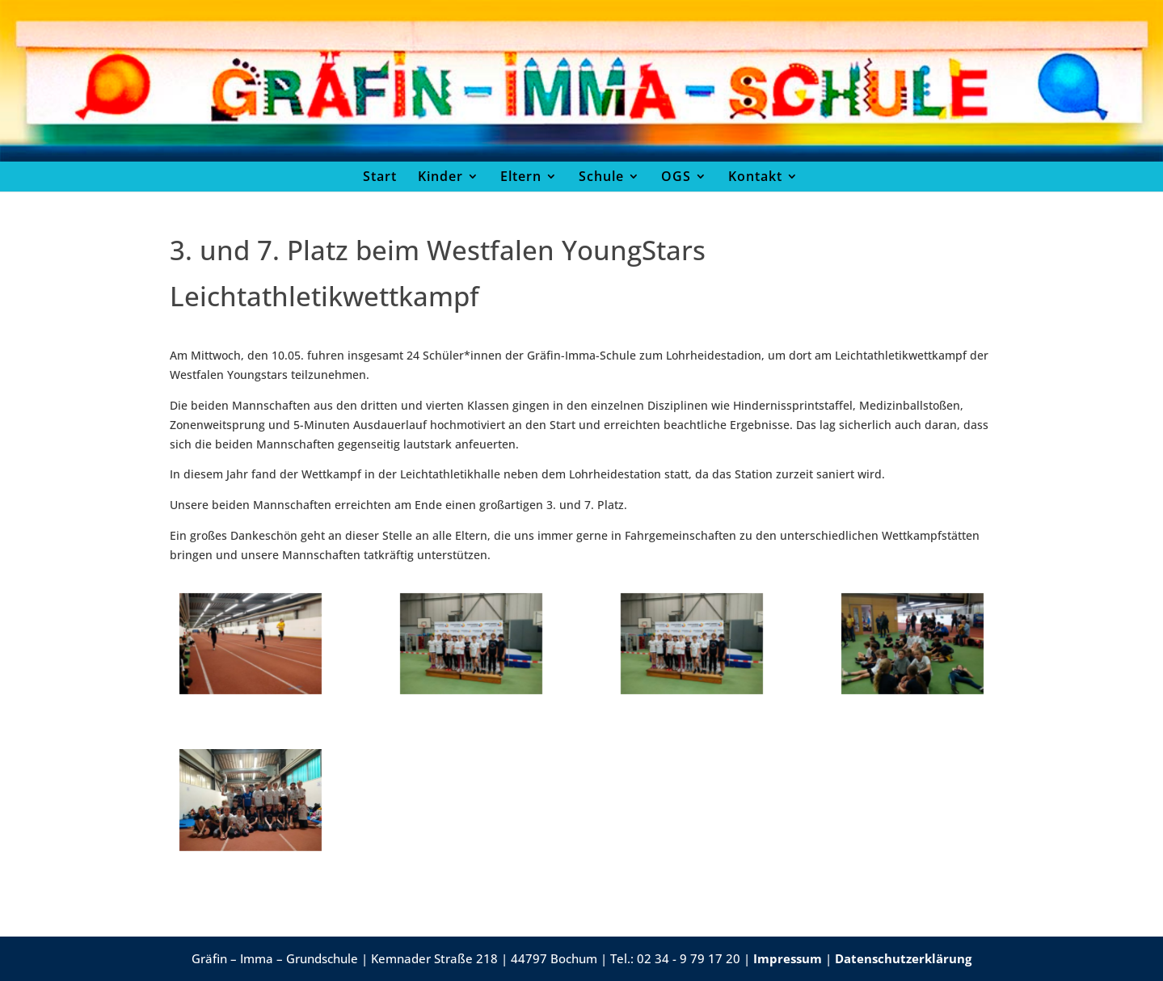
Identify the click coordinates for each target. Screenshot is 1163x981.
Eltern (520, 176)
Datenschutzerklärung (903, 958)
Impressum (787, 958)
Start (380, 176)
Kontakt (755, 176)
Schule (601, 176)
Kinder (440, 176)
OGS (676, 176)
